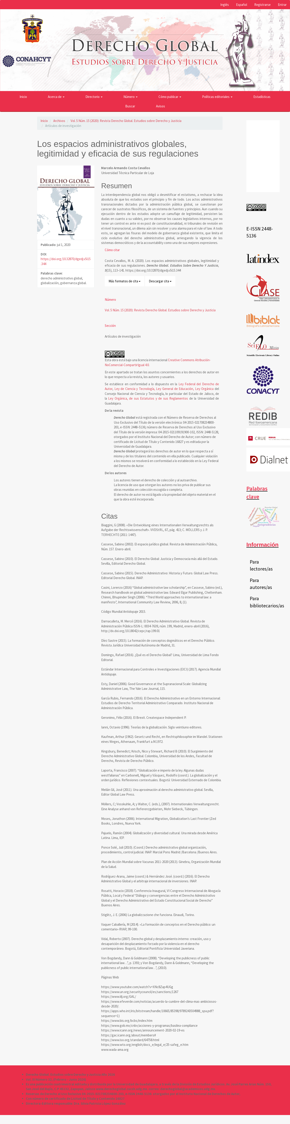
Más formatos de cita (125, 281)
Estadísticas (261, 97)
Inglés (224, 4)
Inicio (23, 97)
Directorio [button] (94, 97)
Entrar (282, 4)
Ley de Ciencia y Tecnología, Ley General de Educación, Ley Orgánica (164, 389)
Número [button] (130, 97)
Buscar (130, 106)
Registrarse (262, 4)
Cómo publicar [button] (169, 97)
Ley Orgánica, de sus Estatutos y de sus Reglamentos (148, 398)
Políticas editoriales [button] (217, 97)
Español (241, 4)
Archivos (59, 121)
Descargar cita (160, 281)
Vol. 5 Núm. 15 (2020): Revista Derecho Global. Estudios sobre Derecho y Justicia (126, 121)
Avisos (160, 106)
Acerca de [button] (56, 97)
